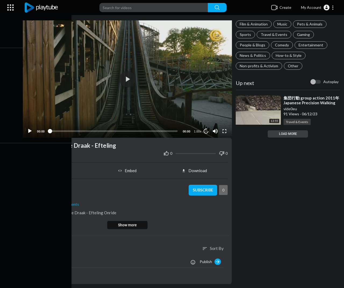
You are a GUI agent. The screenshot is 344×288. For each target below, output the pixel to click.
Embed (129, 169)
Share (62, 169)
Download (195, 169)
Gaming (304, 34)
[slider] (115, 130)
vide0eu (291, 108)
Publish (211, 260)
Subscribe (203, 189)
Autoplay (331, 81)
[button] (317, 7)
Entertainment (311, 45)
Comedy (283, 45)
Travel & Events (274, 34)
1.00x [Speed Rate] (198, 130)
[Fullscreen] (225, 129)
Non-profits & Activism (260, 66)
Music (283, 24)
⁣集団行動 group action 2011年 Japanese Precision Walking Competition (312, 102)
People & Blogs (253, 45)
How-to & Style (289, 55)
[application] (129, 78)
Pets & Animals (310, 24)
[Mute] (215, 129)
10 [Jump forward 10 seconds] (207, 130)
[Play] (32, 129)
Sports (246, 34)
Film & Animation (254, 24)
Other (294, 66)
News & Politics (254, 55)
